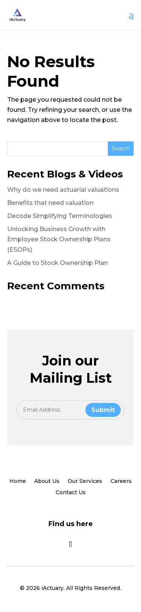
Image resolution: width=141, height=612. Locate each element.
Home (17, 481)
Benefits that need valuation (50, 202)
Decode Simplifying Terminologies (59, 216)
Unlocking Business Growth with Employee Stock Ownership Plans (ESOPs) (59, 239)
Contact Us (71, 493)
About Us (46, 481)
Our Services (85, 481)
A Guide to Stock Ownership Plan (57, 262)
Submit (103, 410)
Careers (121, 481)
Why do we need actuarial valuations (63, 189)
